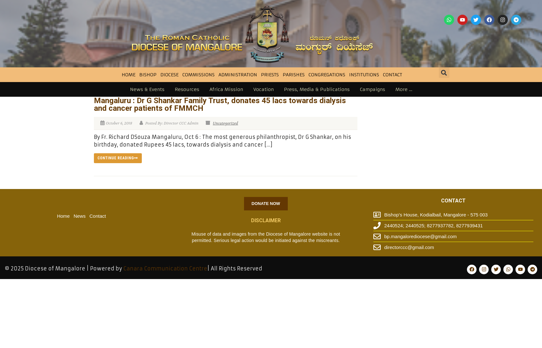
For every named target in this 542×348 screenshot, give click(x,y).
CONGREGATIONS (327, 75)
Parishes (294, 75)
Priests (270, 75)
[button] (444, 72)
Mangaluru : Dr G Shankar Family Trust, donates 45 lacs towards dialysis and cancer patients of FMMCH (220, 104)
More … (403, 89)
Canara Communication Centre (165, 268)
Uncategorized (225, 123)
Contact (392, 75)
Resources (187, 89)
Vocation (263, 89)
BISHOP (147, 75)
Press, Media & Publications (317, 89)
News (79, 216)
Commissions (198, 75)
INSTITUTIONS (364, 75)
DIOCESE (169, 75)
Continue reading (118, 158)
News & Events (147, 89)
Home (128, 75)
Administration (237, 75)
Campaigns (372, 89)
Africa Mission (226, 89)
